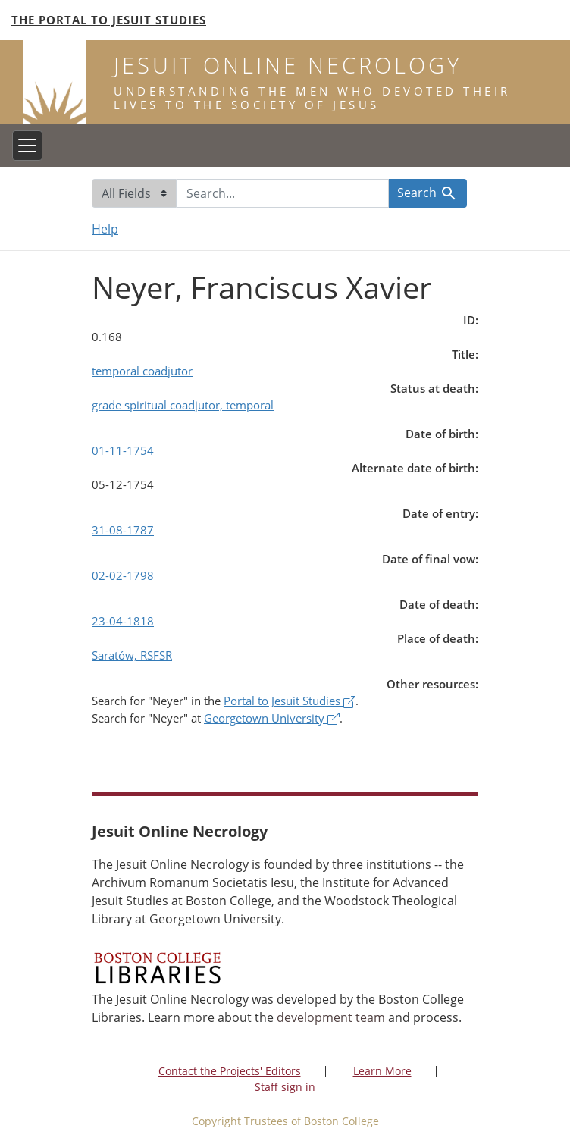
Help (105, 229)
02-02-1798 (123, 575)
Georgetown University (272, 718)
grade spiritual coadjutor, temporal (183, 404)
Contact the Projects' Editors (229, 1071)
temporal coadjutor (142, 370)
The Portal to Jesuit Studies (108, 19)
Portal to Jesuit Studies (289, 700)
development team (331, 1017)
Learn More (382, 1071)
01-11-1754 (123, 450)
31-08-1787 (123, 530)
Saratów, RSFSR (132, 655)
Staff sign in (285, 1087)
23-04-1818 (123, 620)
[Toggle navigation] (27, 145)
